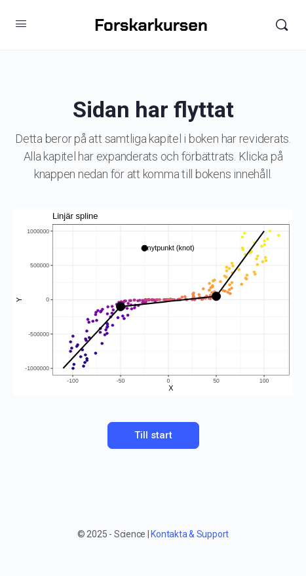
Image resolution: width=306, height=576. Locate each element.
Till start (153, 435)
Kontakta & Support (190, 534)
